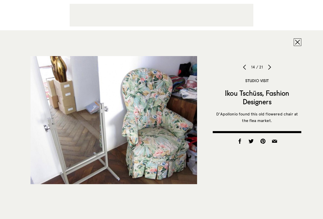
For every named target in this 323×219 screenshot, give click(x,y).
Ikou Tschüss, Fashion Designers (257, 97)
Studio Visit (257, 80)
